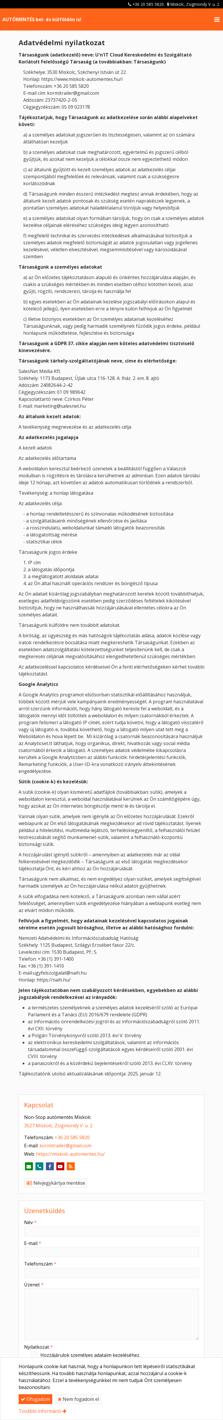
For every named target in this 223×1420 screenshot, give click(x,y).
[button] (217, 19)
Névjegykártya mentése (55, 1183)
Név (30, 1222)
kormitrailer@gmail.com (65, 1145)
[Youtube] (60, 1166)
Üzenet (34, 1284)
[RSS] (70, 1166)
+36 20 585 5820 (148, 4)
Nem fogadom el (78, 1399)
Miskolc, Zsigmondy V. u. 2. (195, 4)
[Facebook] (49, 1166)
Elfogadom (35, 1399)
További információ (40, 1411)
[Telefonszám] (39, 1166)
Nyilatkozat (38, 1347)
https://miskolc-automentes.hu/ (70, 1154)
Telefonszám (40, 1264)
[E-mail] (28, 1166)
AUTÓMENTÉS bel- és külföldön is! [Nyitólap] (41, 19)
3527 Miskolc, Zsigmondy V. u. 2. (58, 1125)
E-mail (32, 1243)
